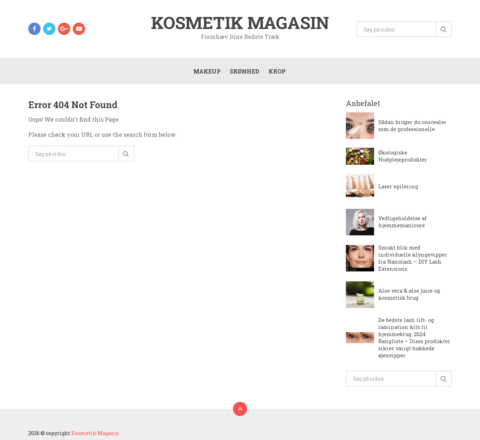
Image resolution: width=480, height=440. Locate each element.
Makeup (207, 71)
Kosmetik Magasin (240, 22)
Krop (277, 71)
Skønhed (244, 71)
